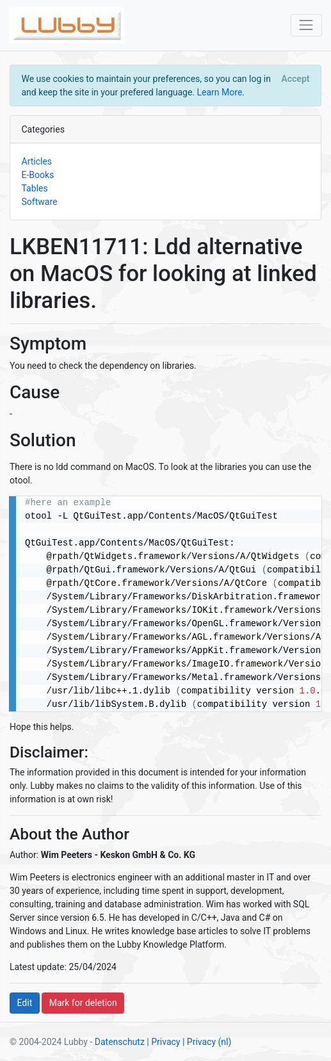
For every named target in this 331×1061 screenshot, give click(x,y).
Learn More (220, 92)
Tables (35, 188)
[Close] (295, 78)
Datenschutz (120, 1042)
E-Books (38, 175)
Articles (37, 161)
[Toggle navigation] (306, 25)
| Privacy (163, 1042)
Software (40, 202)
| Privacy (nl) (206, 1042)
